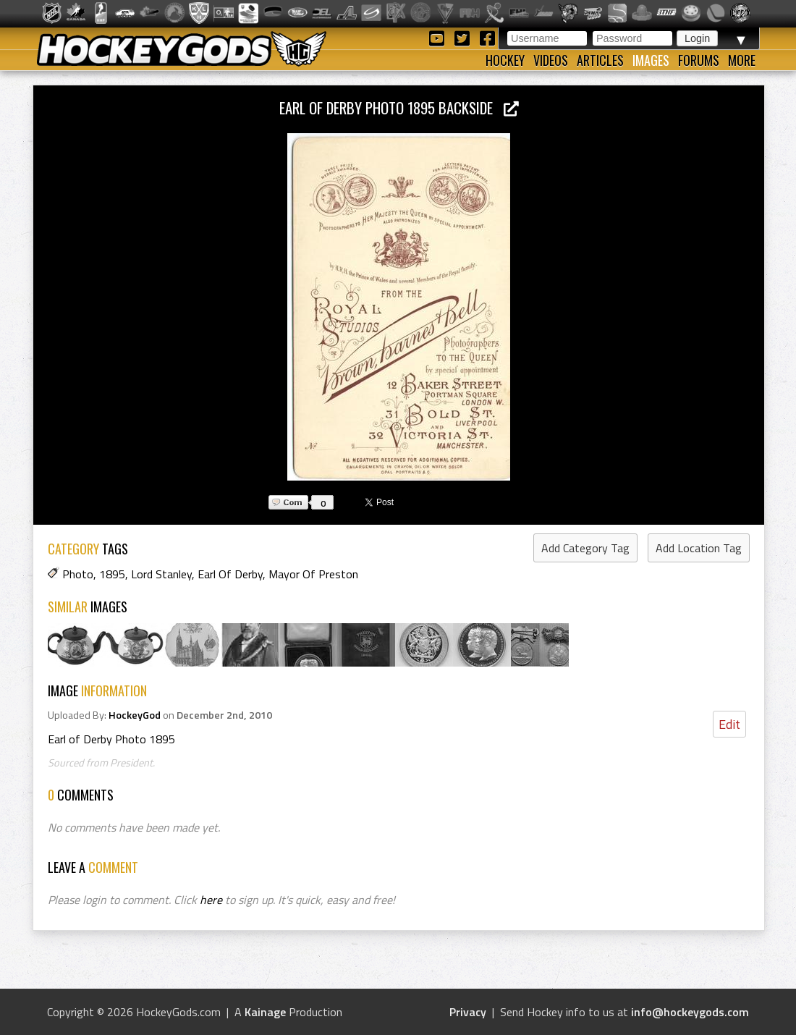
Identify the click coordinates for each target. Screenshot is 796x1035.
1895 (112, 574)
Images (650, 60)
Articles (600, 60)
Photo (77, 574)
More (741, 60)
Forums (698, 60)
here (211, 899)
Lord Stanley (161, 574)
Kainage (265, 1012)
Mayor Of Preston (313, 574)
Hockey (505, 60)
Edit (729, 724)
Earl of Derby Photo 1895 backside (399, 107)
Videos (550, 60)
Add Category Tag (585, 548)
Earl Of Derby (230, 574)
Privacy (467, 1012)
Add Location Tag (699, 548)
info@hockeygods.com (690, 1012)
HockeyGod (135, 715)
